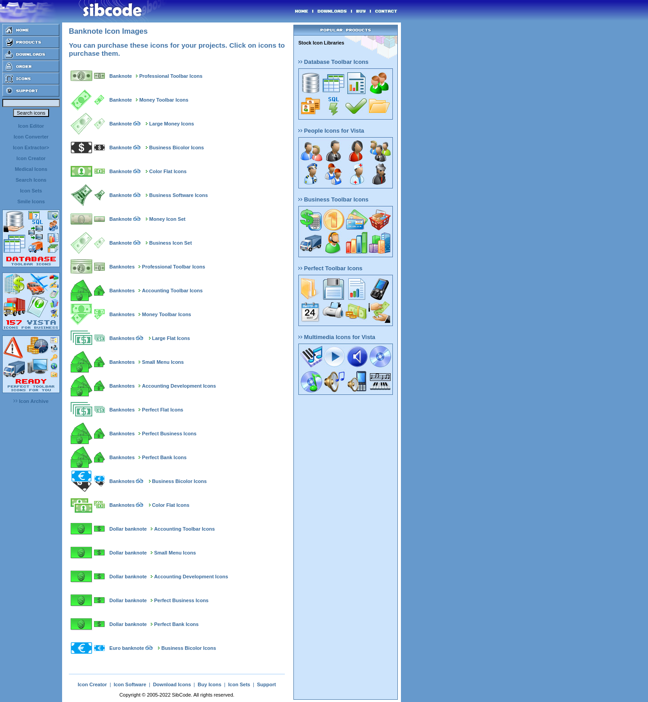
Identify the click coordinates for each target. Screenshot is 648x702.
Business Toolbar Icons (333, 199)
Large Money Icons (171, 123)
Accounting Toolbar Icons (172, 290)
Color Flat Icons (168, 171)
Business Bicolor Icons (176, 147)
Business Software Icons (178, 195)
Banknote (120, 76)
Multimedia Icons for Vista (336, 337)
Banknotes (122, 266)
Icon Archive (31, 401)
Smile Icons (31, 201)
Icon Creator (31, 158)
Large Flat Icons (171, 338)
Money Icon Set (167, 219)
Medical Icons (31, 169)
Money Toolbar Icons (163, 100)
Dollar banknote (128, 529)
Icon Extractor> (31, 147)
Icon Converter (31, 136)
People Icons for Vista (331, 130)
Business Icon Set (170, 243)
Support (266, 684)
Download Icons (172, 684)
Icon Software (130, 684)
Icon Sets (31, 190)
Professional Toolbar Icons (170, 76)
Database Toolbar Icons (333, 61)
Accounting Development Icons (179, 386)
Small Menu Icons (163, 362)
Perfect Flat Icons (163, 409)
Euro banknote (126, 648)
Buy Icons (209, 684)
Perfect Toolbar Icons (330, 268)
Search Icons (31, 180)
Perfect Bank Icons (164, 457)
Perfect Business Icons (169, 433)
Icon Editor (31, 126)
